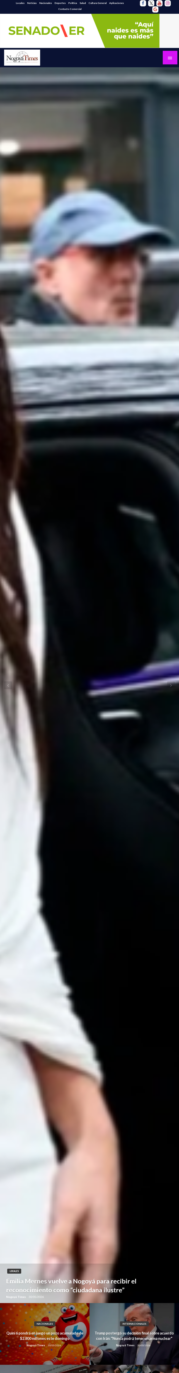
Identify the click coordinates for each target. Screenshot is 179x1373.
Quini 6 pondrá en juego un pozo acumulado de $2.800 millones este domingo (44, 1335)
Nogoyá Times (16, 1297)
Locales (20, 3)
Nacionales (45, 3)
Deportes (60, 3)
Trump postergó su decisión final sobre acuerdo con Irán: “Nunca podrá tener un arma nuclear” (134, 1335)
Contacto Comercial (69, 8)
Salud (83, 3)
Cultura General (97, 3)
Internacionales (134, 1323)
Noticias (32, 3)
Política (72, 3)
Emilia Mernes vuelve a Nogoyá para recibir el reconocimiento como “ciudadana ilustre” (71, 1285)
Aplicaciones (116, 3)
